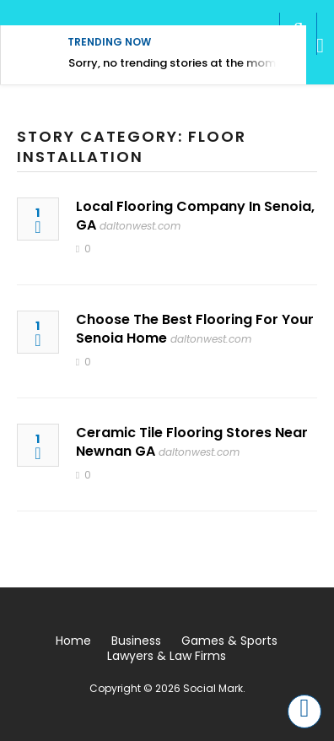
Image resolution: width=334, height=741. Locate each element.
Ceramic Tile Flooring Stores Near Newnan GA (192, 442)
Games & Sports (229, 640)
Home (73, 640)
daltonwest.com (140, 226)
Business (136, 640)
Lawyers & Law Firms (166, 656)
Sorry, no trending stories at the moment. (182, 63)
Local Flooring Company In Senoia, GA (195, 216)
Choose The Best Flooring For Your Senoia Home (195, 329)
